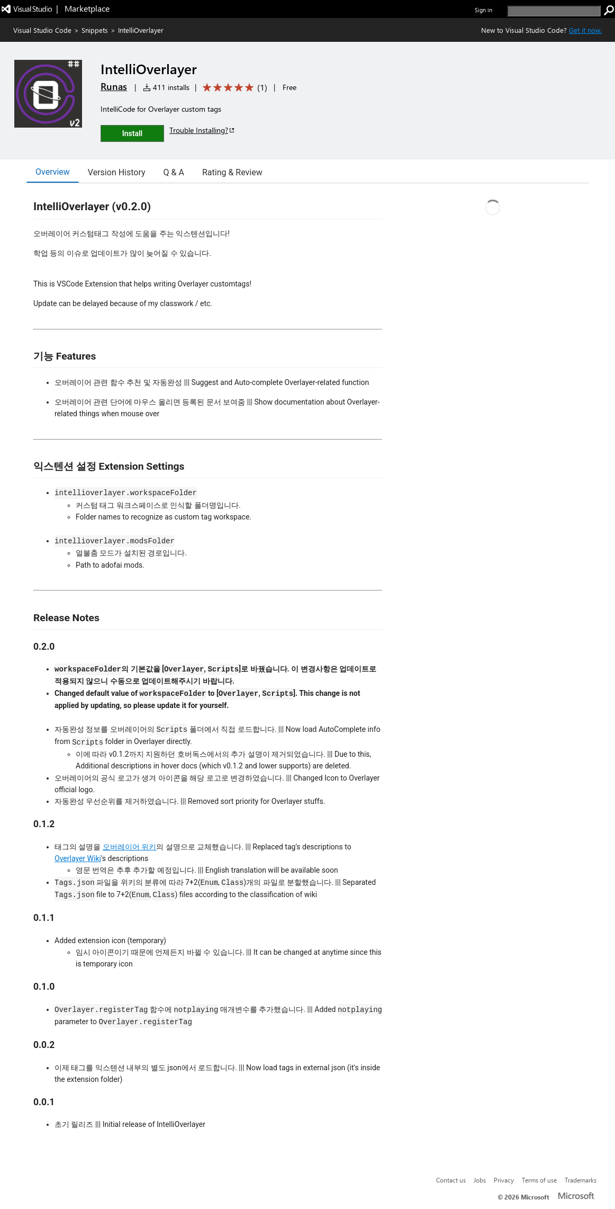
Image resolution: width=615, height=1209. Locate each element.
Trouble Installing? (202, 130)
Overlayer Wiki (78, 858)
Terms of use (539, 1180)
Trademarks (580, 1180)
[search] (554, 10)
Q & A (174, 172)
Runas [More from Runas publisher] (114, 86)
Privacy (504, 1180)
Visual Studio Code (42, 29)
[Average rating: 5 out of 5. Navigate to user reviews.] (233, 88)
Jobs (480, 1180)
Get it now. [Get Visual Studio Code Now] (585, 29)
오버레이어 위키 (129, 847)
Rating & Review (232, 172)
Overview (52, 172)
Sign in (483, 10)
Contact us (451, 1180)
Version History (117, 172)
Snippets (95, 29)
